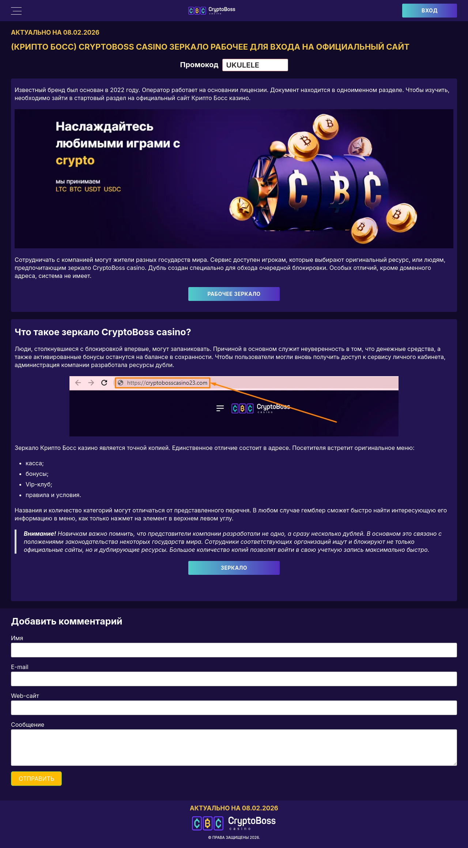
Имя (17, 638)
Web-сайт (25, 696)
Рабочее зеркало (233, 294)
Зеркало (234, 568)
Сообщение (27, 725)
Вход (430, 10)
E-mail (20, 667)
